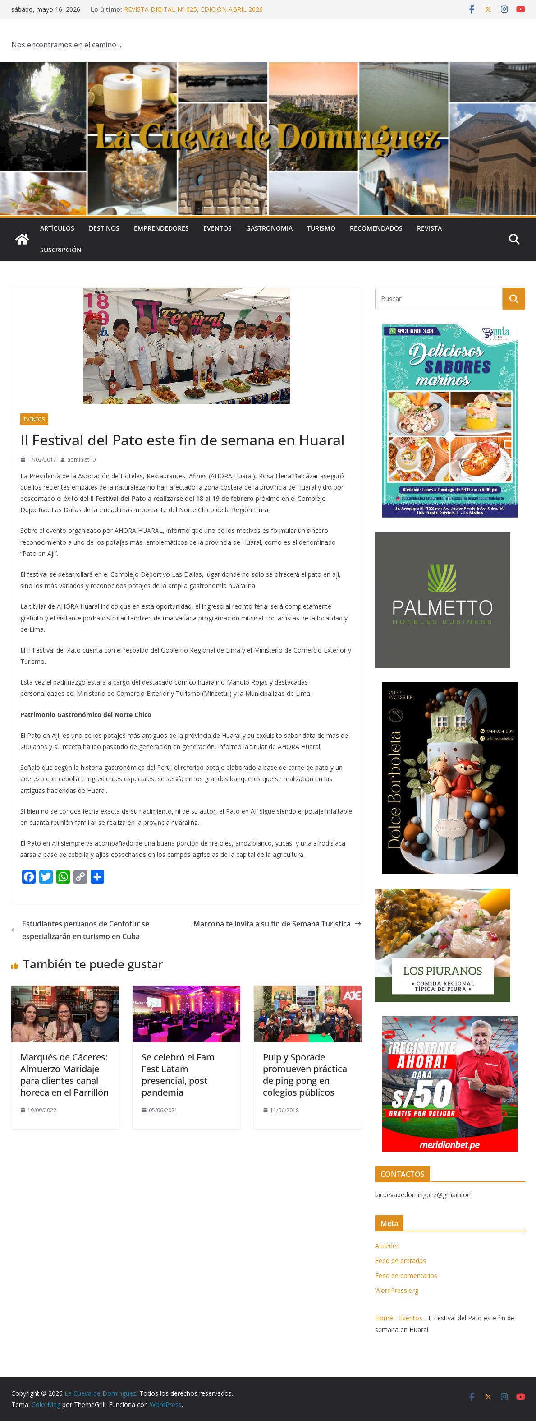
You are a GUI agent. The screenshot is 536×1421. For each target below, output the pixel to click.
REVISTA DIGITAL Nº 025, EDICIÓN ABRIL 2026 (193, 9)
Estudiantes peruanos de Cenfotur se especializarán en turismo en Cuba (80, 930)
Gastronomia (269, 228)
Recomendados (376, 228)
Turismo (321, 228)
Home (384, 1318)
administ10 (81, 459)
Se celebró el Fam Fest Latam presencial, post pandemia (178, 1074)
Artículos (57, 228)
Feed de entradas (400, 1260)
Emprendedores (161, 228)
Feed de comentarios (406, 1275)
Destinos (104, 228)
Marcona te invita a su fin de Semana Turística (277, 924)
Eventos (217, 228)
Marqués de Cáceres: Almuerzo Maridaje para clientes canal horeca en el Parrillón (64, 1074)
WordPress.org (396, 1290)
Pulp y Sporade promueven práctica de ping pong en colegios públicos (305, 1074)
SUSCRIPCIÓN (61, 249)
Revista (429, 228)
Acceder (387, 1245)
